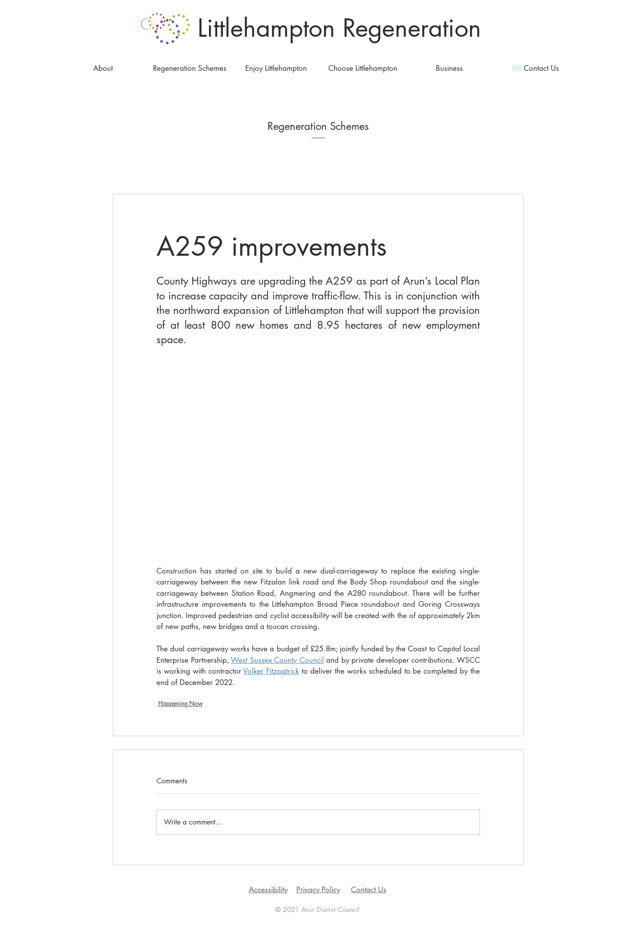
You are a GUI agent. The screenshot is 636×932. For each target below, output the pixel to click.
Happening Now (180, 703)
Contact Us (368, 889)
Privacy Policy (318, 889)
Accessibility (268, 889)
